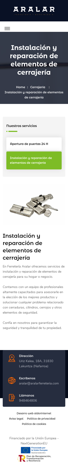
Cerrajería (38, 87)
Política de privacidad (41, 418)
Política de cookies (34, 424)
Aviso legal (16, 418)
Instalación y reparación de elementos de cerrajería (31, 160)
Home (20, 87)
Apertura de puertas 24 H (29, 144)
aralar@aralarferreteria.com (39, 383)
